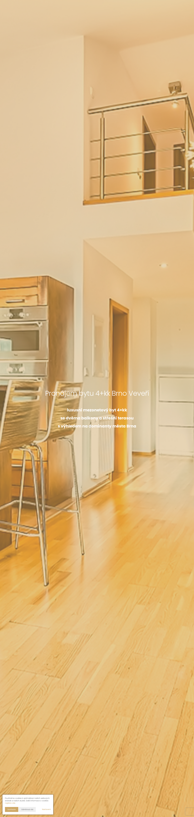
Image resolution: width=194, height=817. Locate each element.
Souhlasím (11, 809)
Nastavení (46, 809)
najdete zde (10, 803)
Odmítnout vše (27, 809)
